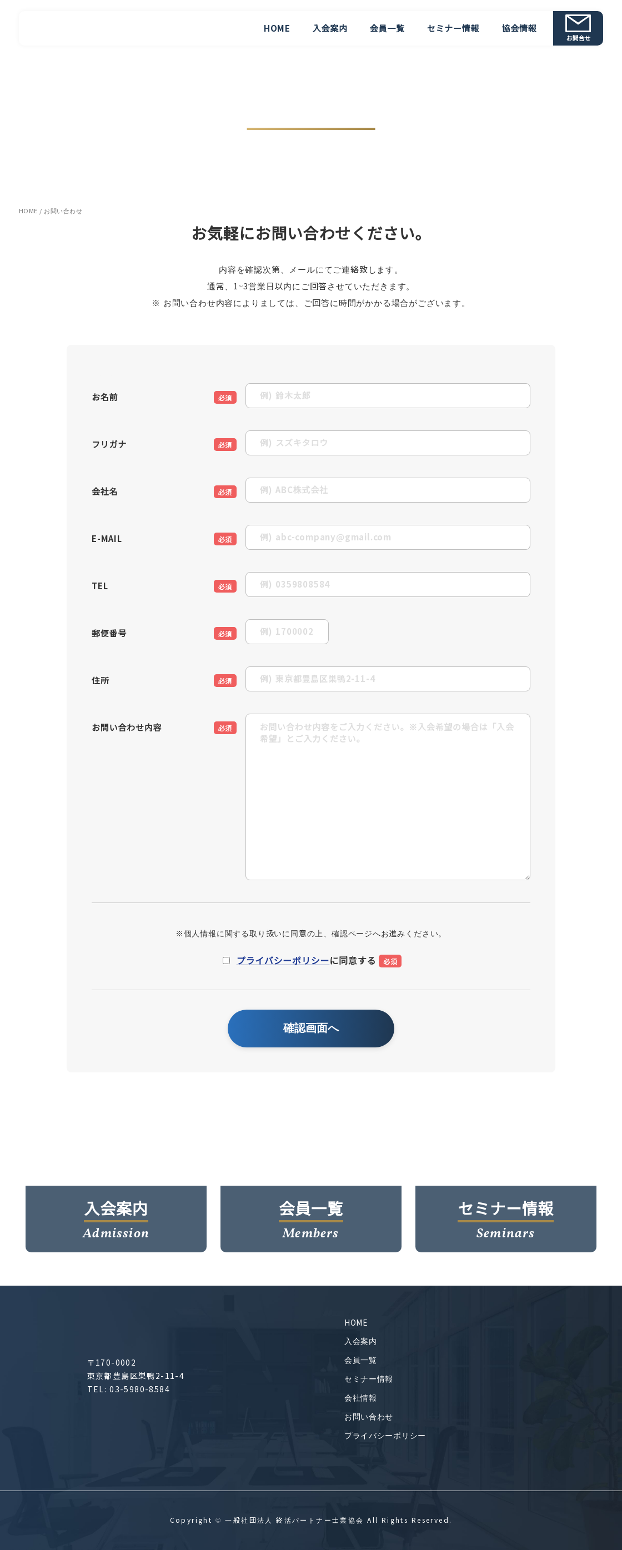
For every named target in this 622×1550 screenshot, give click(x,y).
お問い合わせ (368, 1417)
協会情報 (518, 28)
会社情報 (360, 1398)
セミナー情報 (453, 28)
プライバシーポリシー (283, 961)
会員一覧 (387, 28)
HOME (277, 28)
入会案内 (330, 28)
